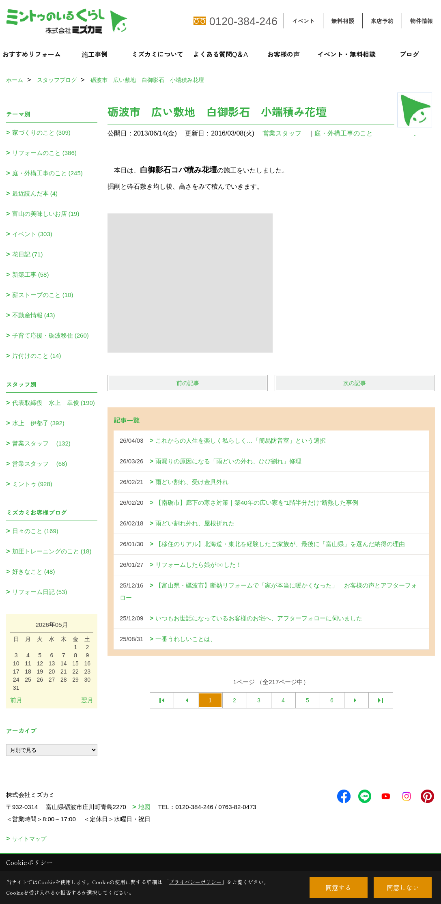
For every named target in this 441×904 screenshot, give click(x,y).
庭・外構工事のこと (343, 133)
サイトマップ (29, 838)
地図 (144, 806)
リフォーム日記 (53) (39, 591)
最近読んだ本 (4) (35, 193)
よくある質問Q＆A (220, 54)
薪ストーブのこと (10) (42, 294)
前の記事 (187, 383)
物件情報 (421, 21)
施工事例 (95, 54)
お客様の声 (283, 54)
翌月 (87, 700)
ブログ (409, 54)
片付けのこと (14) (36, 355)
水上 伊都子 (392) (38, 423)
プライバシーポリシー (195, 882)
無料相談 (342, 21)
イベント (303, 21)
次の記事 (354, 383)
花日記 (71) (27, 254)
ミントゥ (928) (32, 483)
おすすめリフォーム (31, 54)
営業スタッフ (285, 133)
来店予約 (382, 21)
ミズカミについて (157, 54)
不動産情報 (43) (33, 315)
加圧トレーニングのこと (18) (52, 551)
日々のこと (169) (35, 530)
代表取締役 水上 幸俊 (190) (53, 402)
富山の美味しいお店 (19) (46, 213)
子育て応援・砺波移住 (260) (50, 335)
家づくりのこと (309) (41, 132)
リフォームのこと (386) (44, 152)
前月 (16, 700)
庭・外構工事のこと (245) (47, 173)
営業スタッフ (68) (39, 463)
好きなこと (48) (33, 571)
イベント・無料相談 (346, 54)
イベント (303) (32, 233)
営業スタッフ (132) (41, 443)
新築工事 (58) (30, 274)
